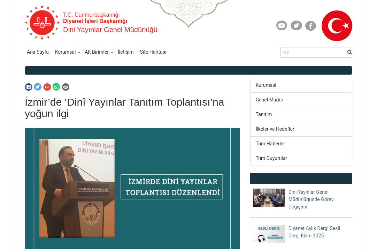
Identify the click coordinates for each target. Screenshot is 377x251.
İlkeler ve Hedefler (275, 129)
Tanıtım (264, 114)
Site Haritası (153, 52)
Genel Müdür (269, 99)
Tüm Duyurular (271, 158)
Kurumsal (65, 52)
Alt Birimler (97, 52)
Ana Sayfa (38, 52)
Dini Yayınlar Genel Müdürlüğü (110, 29)
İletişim (126, 52)
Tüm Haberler (270, 143)
